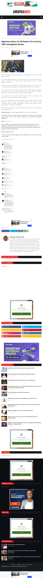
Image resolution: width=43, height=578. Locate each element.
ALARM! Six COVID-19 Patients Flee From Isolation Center (21, 368)
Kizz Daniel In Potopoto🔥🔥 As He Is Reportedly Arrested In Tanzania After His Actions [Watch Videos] (24, 387)
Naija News (7, 38)
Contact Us (19, 564)
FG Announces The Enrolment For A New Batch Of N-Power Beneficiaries (22, 551)
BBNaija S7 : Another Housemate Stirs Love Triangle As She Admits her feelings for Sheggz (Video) (24, 423)
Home (2, 38)
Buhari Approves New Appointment (16, 544)
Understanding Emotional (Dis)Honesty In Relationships (21, 374)
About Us (13, 564)
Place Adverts (29, 564)
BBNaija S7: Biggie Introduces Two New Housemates (20, 410)
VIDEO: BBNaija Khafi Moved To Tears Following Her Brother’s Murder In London (24, 557)
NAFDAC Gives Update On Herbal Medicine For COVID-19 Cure (22, 398)
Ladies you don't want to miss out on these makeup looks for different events (22, 417)
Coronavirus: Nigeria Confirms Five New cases (18, 392)
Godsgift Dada (5, 47)
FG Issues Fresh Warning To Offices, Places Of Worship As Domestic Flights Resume (24, 405)
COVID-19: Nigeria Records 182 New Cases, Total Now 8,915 (21, 380)
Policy (24, 564)
